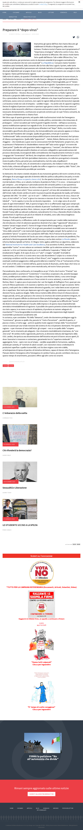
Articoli (29, 808)
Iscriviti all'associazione (41, 555)
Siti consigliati (41, 810)
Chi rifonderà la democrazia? (17, 450)
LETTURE (51, 12)
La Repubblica (47, 63)
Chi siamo (16, 12)
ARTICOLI (29, 12)
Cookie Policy (43, 4)
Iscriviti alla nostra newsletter (41, 794)
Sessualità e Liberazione (15, 487)
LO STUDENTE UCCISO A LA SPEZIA (20, 524)
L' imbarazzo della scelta (15, 413)
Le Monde (66, 239)
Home (4, 12)
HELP (75, 12)
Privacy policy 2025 (29, 17)
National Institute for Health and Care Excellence (25, 244)
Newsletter (13, 17)
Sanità (5, 365)
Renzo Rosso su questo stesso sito (26, 179)
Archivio (55, 808)
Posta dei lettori (67, 808)
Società (11, 365)
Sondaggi (63, 12)
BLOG (40, 12)
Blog (37, 808)
